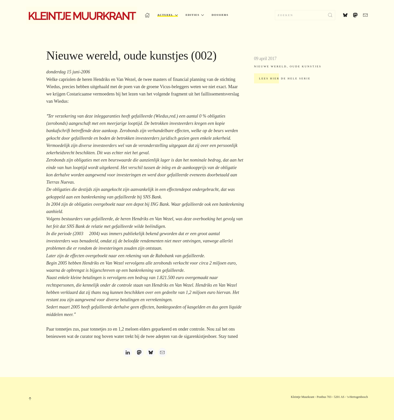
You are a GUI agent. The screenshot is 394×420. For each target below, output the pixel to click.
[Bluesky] (150, 352)
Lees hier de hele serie (285, 78)
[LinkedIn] (127, 352)
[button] (30, 398)
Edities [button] (194, 15)
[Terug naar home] (81, 15)
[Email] (162, 352)
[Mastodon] (139, 352)
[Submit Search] (330, 15)
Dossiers (220, 14)
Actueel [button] (167, 15)
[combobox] (305, 15)
